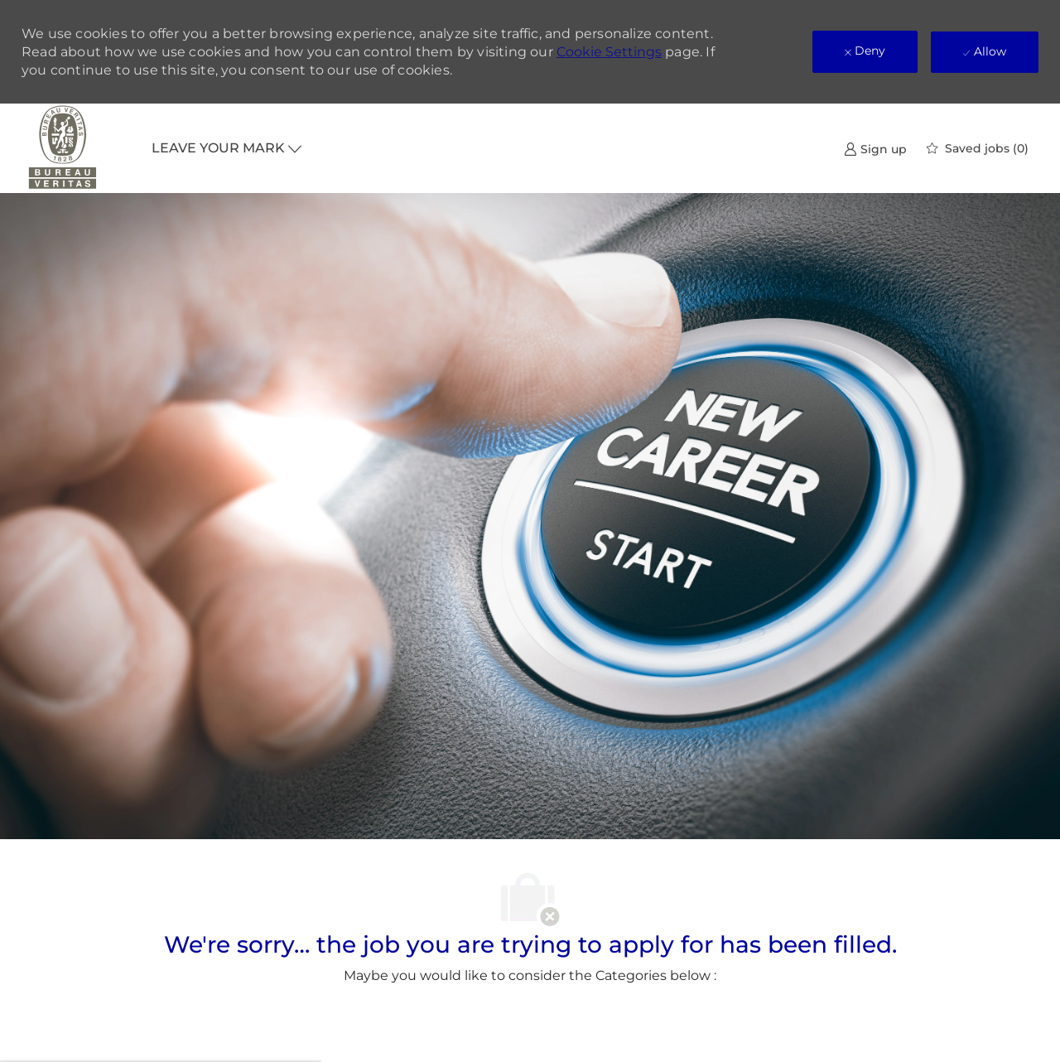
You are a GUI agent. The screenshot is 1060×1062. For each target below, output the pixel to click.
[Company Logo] (63, 148)
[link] (875, 148)
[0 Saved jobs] (978, 148)
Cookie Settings (609, 52)
